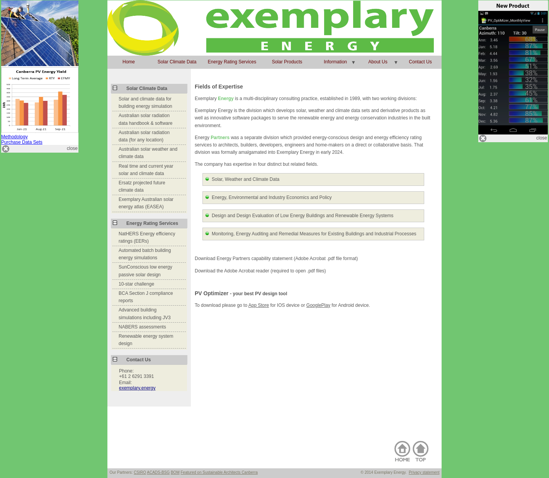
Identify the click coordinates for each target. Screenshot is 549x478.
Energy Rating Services (232, 62)
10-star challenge (136, 284)
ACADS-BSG (158, 472)
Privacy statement (424, 472)
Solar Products (287, 62)
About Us (377, 62)
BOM (175, 472)
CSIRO (140, 472)
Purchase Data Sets (21, 142)
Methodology (14, 136)
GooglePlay (318, 305)
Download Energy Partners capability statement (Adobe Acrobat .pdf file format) (276, 258)
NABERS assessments (142, 327)
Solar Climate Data (177, 62)
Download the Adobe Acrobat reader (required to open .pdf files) (260, 271)
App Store (258, 305)
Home (128, 62)
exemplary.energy (137, 388)
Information (335, 62)
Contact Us (420, 62)
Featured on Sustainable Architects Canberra (219, 472)
